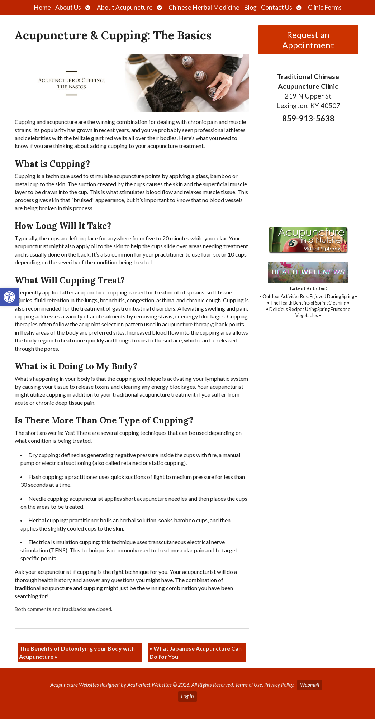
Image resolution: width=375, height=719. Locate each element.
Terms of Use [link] (248, 685)
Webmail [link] (309, 685)
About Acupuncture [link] (125, 7)
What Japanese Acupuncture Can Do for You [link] (195, 652)
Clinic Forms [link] (325, 7)
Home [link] (42, 7)
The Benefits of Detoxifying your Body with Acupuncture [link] (77, 652)
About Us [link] (68, 7)
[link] (9, 297)
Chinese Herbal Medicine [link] (203, 7)
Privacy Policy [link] (278, 685)
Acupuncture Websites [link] (74, 685)
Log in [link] (187, 696)
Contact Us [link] (276, 7)
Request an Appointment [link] (308, 39)
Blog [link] (250, 7)
